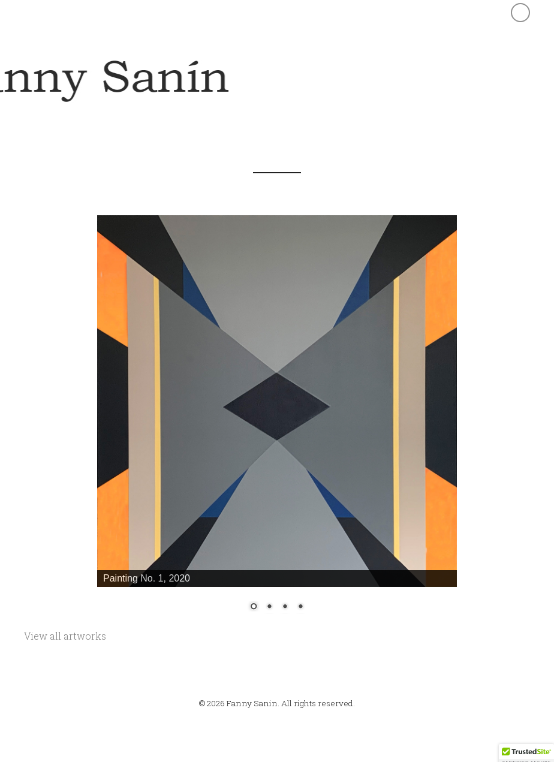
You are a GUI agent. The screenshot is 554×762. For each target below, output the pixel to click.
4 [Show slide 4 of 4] (300, 607)
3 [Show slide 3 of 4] (284, 607)
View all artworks (65, 636)
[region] (277, 421)
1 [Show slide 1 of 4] (253, 607)
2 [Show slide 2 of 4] (269, 607)
